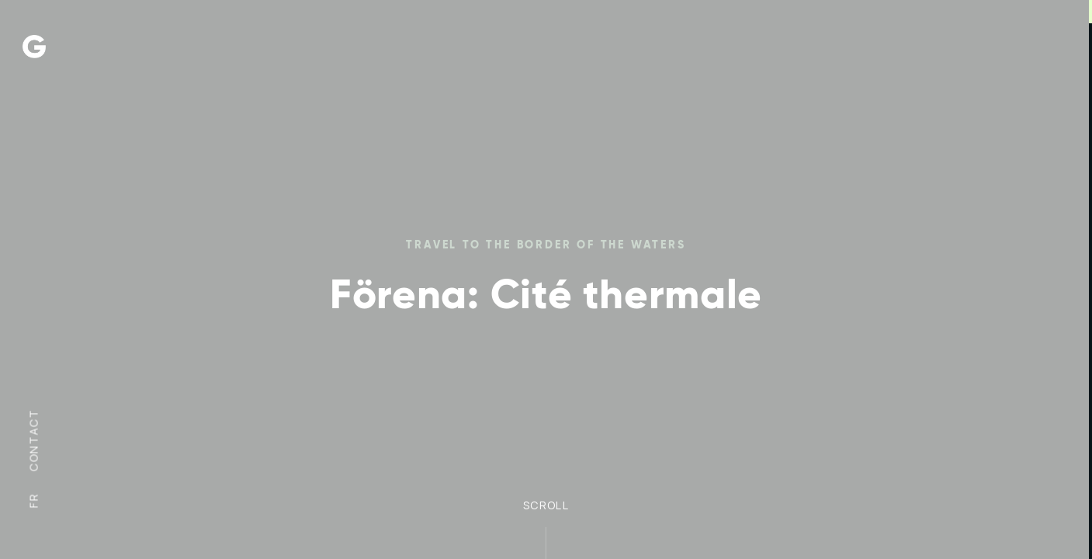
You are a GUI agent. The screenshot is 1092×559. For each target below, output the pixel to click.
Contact (33, 440)
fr (33, 500)
